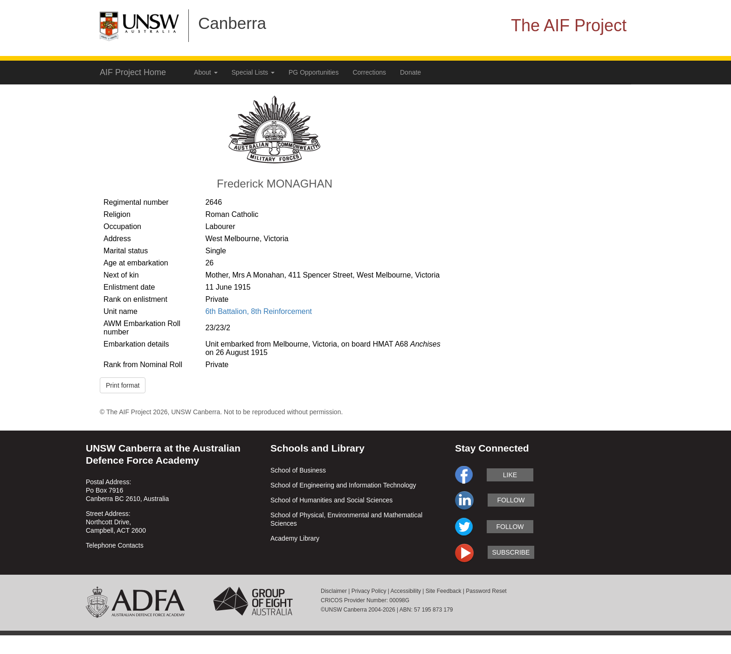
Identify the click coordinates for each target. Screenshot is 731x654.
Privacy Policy (369, 591)
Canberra (232, 23)
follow (510, 500)
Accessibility (406, 591)
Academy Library (294, 538)
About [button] (205, 72)
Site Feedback (444, 591)
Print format (122, 385)
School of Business (298, 470)
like (510, 475)
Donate (410, 72)
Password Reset (486, 591)
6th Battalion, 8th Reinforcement (258, 311)
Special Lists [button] (253, 72)
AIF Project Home (133, 72)
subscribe (511, 552)
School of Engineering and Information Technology (343, 485)
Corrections (369, 72)
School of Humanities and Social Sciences (331, 500)
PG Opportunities (313, 72)
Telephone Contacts (115, 545)
